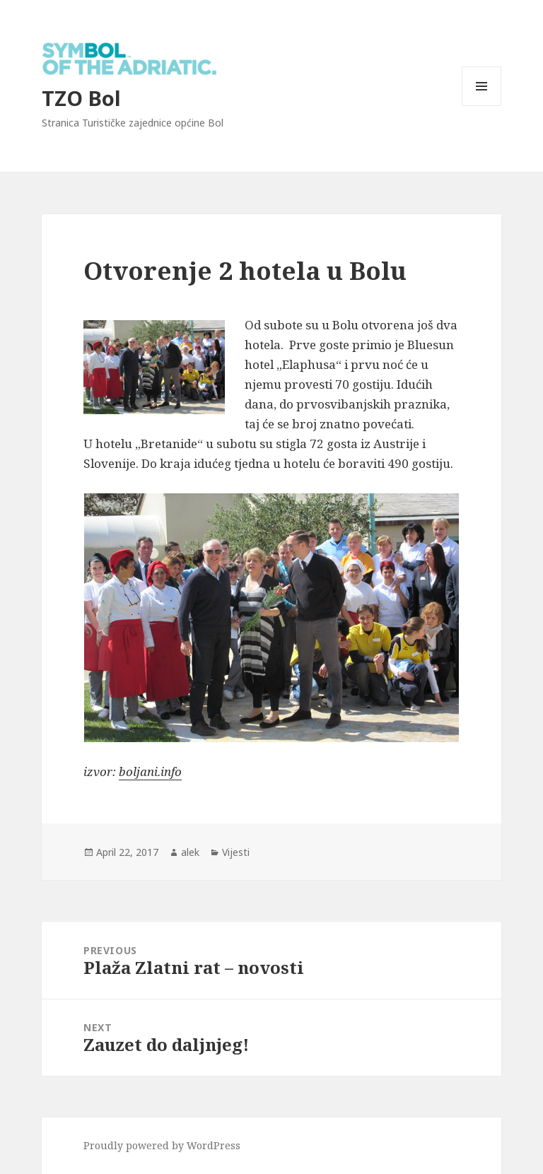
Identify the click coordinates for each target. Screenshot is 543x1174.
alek (190, 852)
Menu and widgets (481, 105)
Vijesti (236, 852)
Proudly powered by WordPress (161, 1145)
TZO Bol (81, 98)
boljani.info (150, 771)
